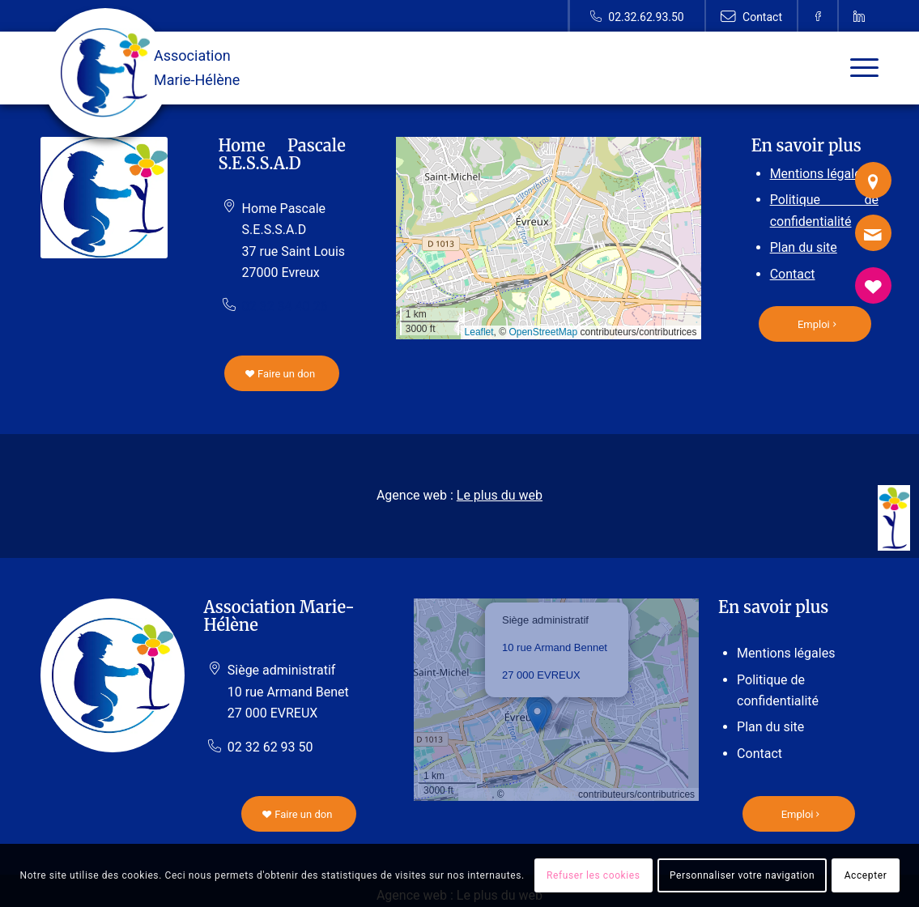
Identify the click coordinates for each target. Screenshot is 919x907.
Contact (792, 274)
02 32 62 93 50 (270, 747)
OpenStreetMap (542, 332)
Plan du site (803, 247)
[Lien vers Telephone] (636, 16)
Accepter (866, 875)
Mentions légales (819, 173)
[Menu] (859, 68)
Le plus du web (499, 495)
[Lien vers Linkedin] (859, 16)
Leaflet (479, 332)
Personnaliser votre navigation (742, 875)
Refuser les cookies (593, 875)
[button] (557, 718)
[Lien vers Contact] (751, 16)
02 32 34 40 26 (285, 306)
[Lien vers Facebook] (818, 16)
